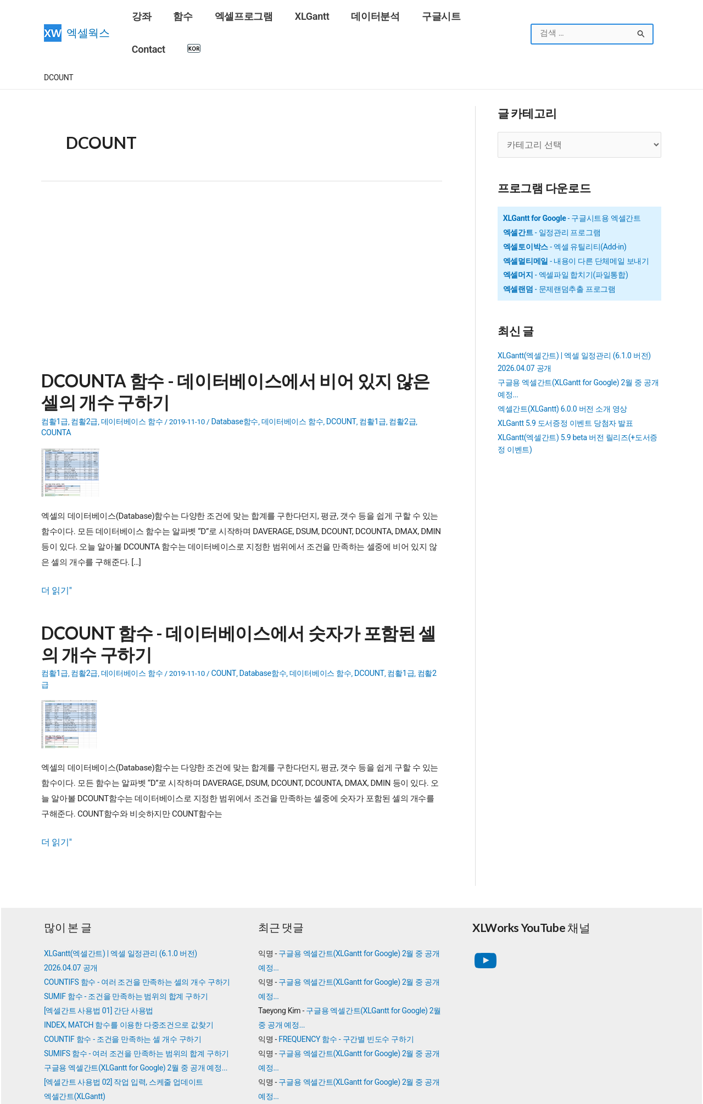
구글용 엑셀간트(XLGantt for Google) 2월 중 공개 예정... (135, 1002)
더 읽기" (55, 542)
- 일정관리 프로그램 (552, 198)
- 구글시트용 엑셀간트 (572, 184)
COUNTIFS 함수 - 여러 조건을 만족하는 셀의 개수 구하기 (137, 917)
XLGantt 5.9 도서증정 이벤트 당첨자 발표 (565, 389)
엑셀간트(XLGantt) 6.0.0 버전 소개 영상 (562, 374)
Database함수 (232, 385)
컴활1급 (54, 385)
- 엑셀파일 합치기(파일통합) (565, 241)
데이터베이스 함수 (132, 385)
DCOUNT (337, 385)
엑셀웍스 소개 (377, 1090)
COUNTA (427, 385)
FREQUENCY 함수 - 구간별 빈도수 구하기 (346, 974)
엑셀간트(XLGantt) (74, 1031)
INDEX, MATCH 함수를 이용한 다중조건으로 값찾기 (128, 960)
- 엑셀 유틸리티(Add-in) (565, 212)
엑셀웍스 (88, 16)
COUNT (221, 622)
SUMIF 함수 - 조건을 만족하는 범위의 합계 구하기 (126, 931)
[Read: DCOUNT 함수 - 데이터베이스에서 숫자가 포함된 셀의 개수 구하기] (73, 660)
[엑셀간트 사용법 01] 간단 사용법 (98, 945)
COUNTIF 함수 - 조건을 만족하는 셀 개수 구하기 (123, 974)
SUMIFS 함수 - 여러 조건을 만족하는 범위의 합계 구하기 (136, 988)
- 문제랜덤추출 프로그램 (559, 255)
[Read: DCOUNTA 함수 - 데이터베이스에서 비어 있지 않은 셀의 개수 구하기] (74, 424)
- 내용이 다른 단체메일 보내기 (576, 227)
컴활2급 (84, 385)
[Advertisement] (241, 249)
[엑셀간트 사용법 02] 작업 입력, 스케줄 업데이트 (123, 1017)
